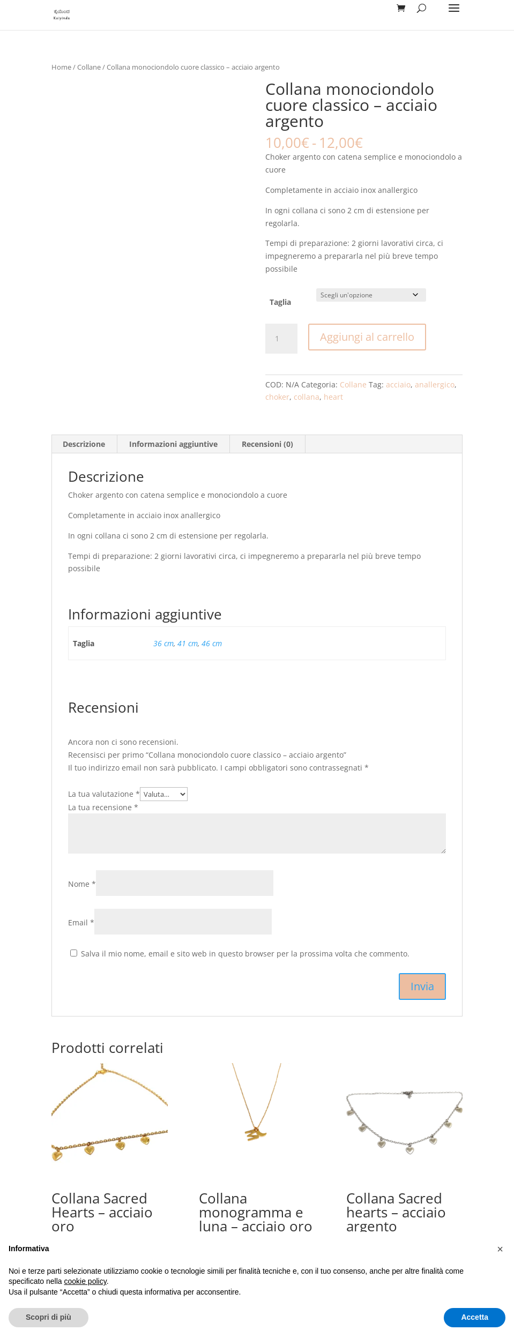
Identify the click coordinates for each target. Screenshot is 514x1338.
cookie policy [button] (85, 1281)
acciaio (398, 384)
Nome (82, 884)
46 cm (212, 643)
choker (277, 397)
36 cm (163, 643)
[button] (500, 1249)
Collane (89, 67)
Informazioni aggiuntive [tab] (173, 444)
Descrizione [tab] (84, 444)
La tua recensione (103, 807)
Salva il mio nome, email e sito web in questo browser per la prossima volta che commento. (245, 953)
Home (61, 67)
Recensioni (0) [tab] (267, 444)
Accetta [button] (474, 1317)
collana (306, 397)
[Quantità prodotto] (281, 339)
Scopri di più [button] (48, 1317)
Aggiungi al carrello (367, 337)
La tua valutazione (104, 794)
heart (333, 397)
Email (81, 922)
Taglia (280, 302)
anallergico (435, 384)
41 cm (187, 643)
